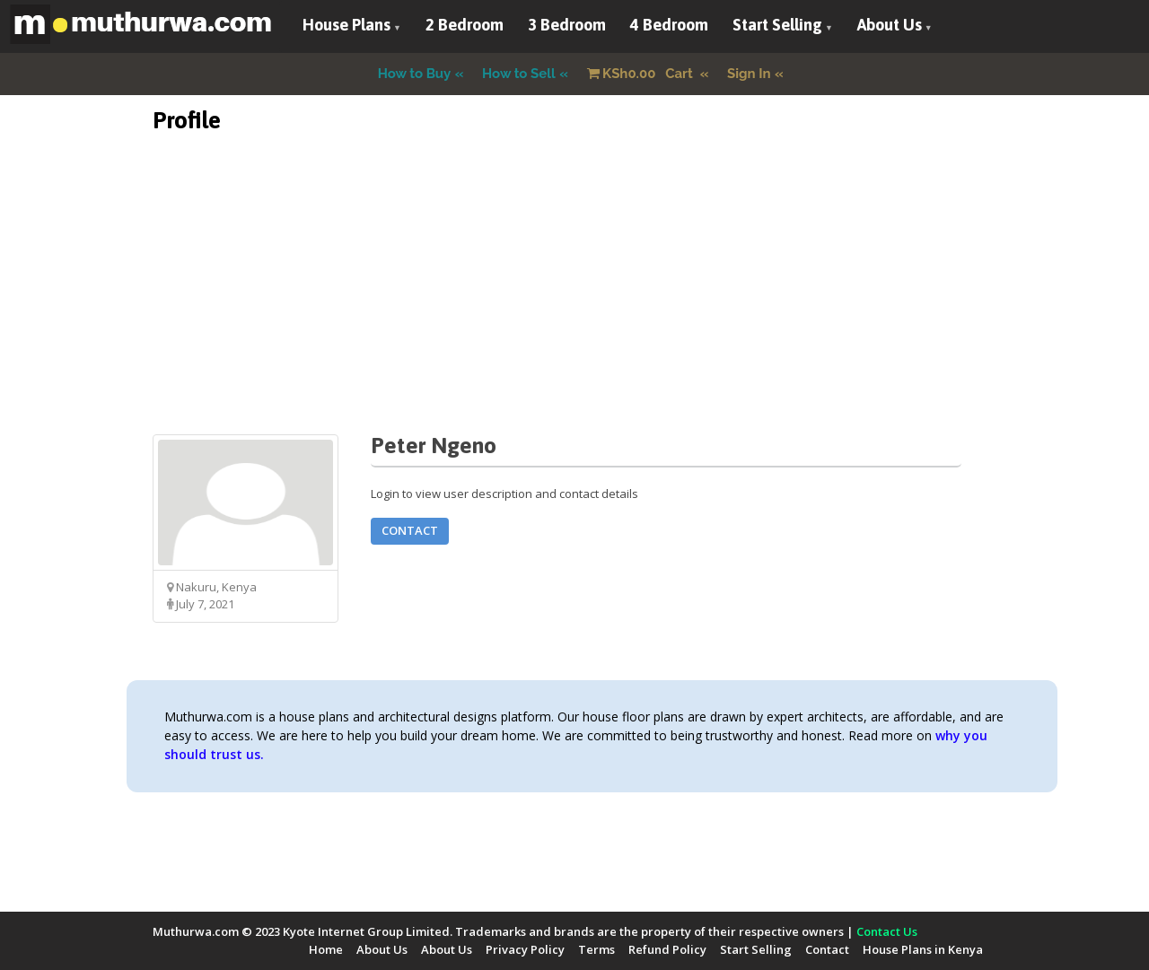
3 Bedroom (567, 24)
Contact (410, 530)
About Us (889, 24)
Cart (642, 74)
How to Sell (519, 74)
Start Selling (777, 24)
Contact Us (886, 931)
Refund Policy (667, 949)
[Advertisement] (574, 308)
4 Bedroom (669, 24)
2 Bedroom (464, 24)
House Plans (346, 24)
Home (326, 949)
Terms (596, 949)
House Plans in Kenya (923, 949)
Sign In (749, 74)
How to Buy (415, 74)
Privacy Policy (525, 949)
